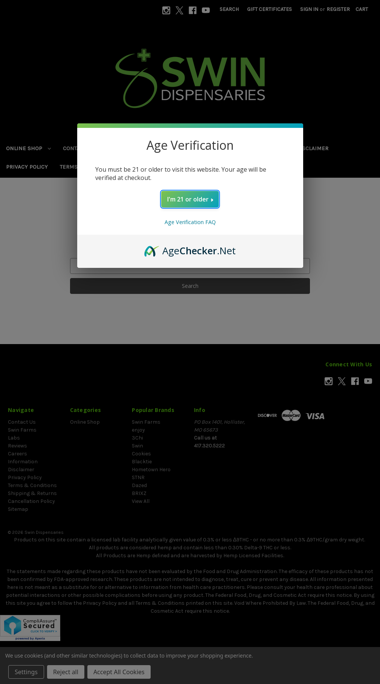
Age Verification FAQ (190, 222)
